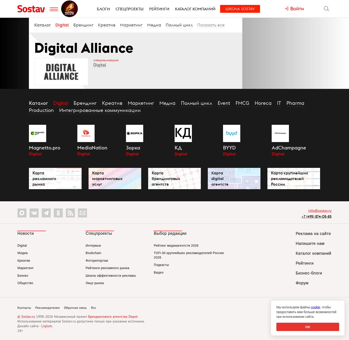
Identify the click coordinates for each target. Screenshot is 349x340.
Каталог (42, 25)
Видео (158, 272)
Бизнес (22, 275)
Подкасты (161, 265)
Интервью (93, 245)
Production (41, 110)
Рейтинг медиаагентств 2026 (176, 245)
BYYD (229, 148)
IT (279, 103)
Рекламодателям (47, 308)
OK (307, 327)
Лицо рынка (95, 283)
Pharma (295, 103)
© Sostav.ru (26, 316)
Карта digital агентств (219, 178)
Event (224, 103)
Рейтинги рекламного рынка (107, 268)
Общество (25, 283)
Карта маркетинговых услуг (107, 178)
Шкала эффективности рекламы (111, 275)
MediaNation (92, 148)
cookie (315, 307)
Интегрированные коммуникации (100, 110)
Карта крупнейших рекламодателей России (289, 178)
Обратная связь (75, 308)
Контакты (24, 308)
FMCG (242, 103)
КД (178, 148)
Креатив (106, 25)
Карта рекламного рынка (44, 178)
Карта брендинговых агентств (166, 178)
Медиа (154, 25)
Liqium (46, 326)
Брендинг (83, 25)
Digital (62, 25)
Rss (93, 308)
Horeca (263, 103)
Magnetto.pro (44, 148)
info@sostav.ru (320, 210)
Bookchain (93, 253)
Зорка (133, 148)
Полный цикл (179, 25)
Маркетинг (131, 25)
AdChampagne (289, 148)
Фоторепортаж (97, 260)
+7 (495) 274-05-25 (316, 216)
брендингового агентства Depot (113, 316)
